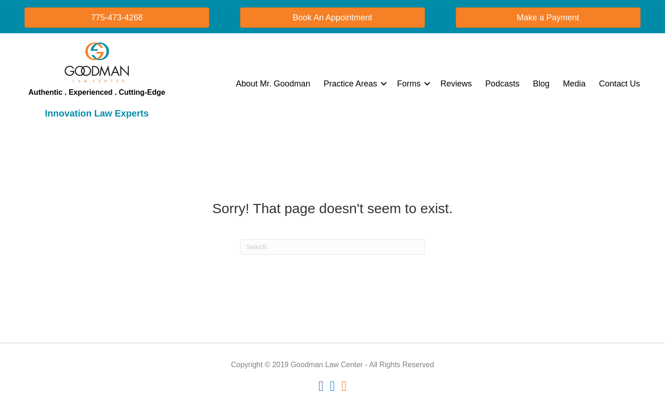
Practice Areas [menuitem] (350, 83)
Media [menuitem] (574, 83)
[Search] (332, 247)
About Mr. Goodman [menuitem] (273, 83)
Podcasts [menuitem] (502, 83)
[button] (383, 83)
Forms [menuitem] (409, 83)
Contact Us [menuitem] (619, 83)
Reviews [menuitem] (456, 83)
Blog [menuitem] (541, 83)
